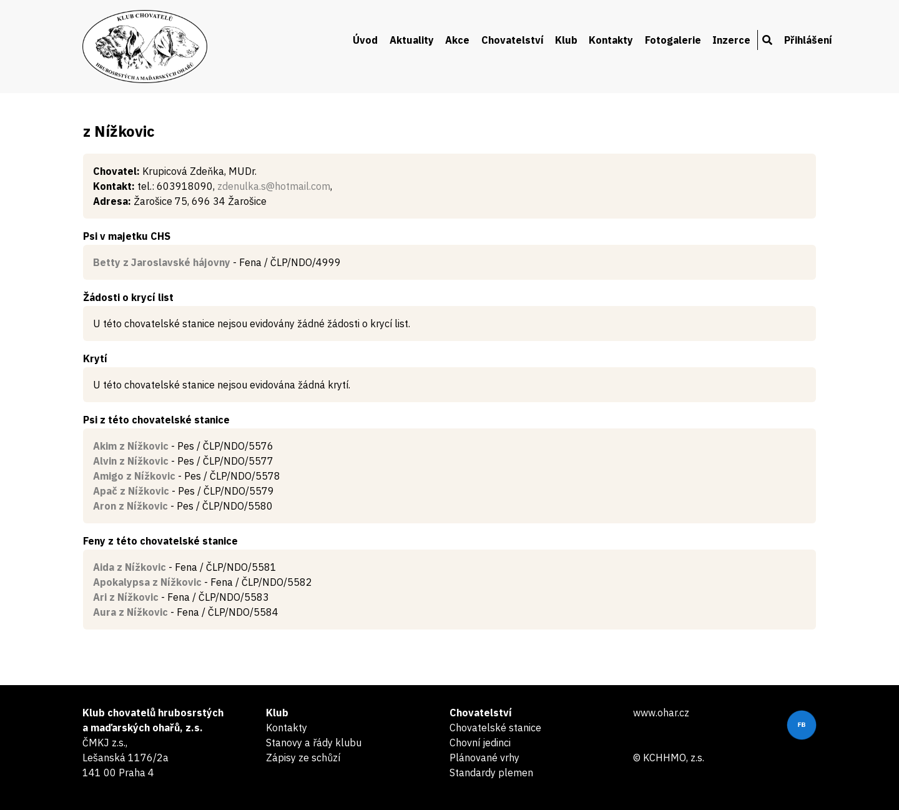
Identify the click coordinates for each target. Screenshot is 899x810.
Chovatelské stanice (495, 727)
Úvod (365, 40)
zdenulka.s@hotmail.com (273, 186)
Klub (566, 40)
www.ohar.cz (661, 712)
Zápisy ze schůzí (303, 757)
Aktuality (412, 40)
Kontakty (611, 40)
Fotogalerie (673, 40)
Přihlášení (808, 40)
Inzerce (731, 40)
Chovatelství (512, 40)
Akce (457, 40)
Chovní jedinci (480, 742)
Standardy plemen (491, 772)
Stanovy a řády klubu (313, 742)
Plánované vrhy (484, 757)
